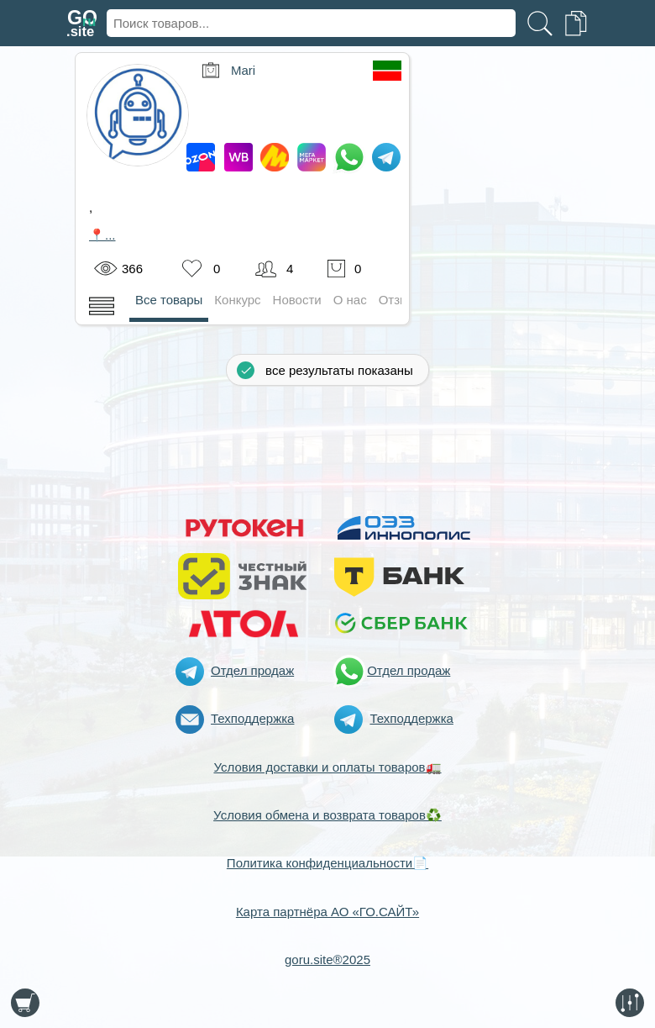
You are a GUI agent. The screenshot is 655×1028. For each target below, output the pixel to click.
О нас (350, 300)
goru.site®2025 (327, 959)
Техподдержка (252, 718)
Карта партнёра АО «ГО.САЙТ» (327, 911)
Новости (297, 300)
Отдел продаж (252, 670)
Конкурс (237, 300)
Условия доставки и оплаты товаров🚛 (327, 767)
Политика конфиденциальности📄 (327, 863)
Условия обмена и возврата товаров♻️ (327, 815)
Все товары (168, 300)
